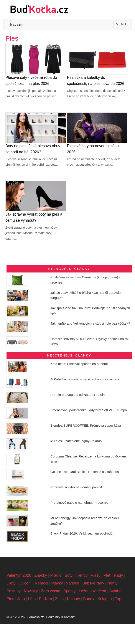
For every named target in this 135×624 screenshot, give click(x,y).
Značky (40, 575)
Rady (118, 575)
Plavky (57, 583)
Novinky (31, 591)
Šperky (69, 591)
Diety (11, 583)
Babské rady (93, 583)
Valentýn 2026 (19, 575)
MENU (121, 24)
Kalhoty (73, 599)
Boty (68, 575)
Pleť (107, 575)
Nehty (112, 583)
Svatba (115, 591)
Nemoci (41, 583)
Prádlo (55, 575)
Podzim (45, 599)
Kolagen (104, 599)
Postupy (14, 591)
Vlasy (95, 575)
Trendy (81, 575)
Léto (32, 599)
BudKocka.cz (34, 617)
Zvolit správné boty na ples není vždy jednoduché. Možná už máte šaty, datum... (31, 233)
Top (118, 599)
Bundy (88, 599)
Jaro (21, 599)
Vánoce (72, 583)
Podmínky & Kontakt (60, 617)
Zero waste (50, 591)
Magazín (16, 24)
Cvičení (25, 583)
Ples (10, 599)
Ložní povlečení (92, 591)
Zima (59, 599)
